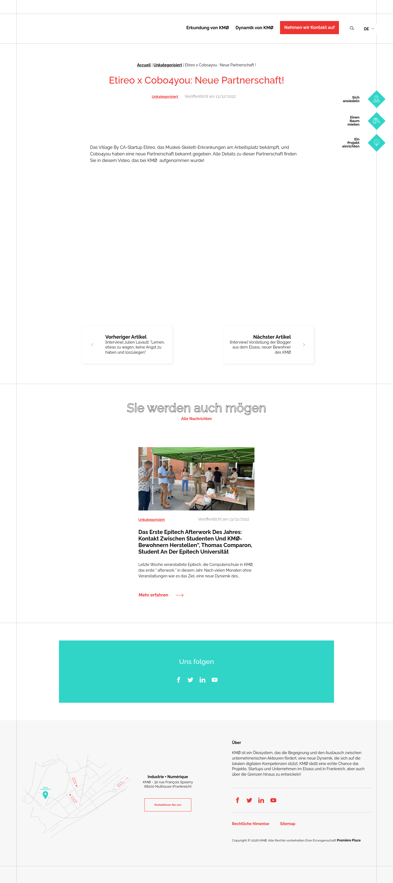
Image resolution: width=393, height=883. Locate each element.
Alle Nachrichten (196, 419)
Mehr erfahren (153, 595)
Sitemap (287, 824)
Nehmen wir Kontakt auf (309, 27)
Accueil (144, 65)
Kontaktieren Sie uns (167, 804)
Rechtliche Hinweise (250, 824)
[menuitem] (369, 28)
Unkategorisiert (168, 65)
